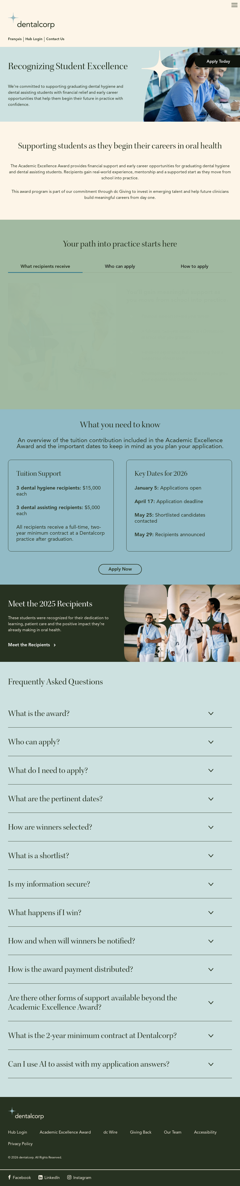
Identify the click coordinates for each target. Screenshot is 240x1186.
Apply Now (120, 569)
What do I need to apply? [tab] (48, 770)
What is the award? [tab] (39, 713)
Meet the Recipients (29, 645)
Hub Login (33, 39)
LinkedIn (52, 1178)
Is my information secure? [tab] (49, 884)
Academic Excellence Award (65, 1133)
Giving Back (140, 1133)
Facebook (22, 1178)
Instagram (82, 1178)
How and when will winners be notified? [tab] (71, 941)
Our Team (173, 1133)
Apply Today (218, 62)
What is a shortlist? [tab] (38, 856)
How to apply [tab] (194, 266)
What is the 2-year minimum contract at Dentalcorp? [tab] (92, 1036)
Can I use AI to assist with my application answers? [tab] (88, 1064)
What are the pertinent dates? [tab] (55, 799)
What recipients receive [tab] (45, 266)
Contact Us (55, 39)
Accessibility (205, 1133)
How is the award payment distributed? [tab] (70, 969)
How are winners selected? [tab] (50, 827)
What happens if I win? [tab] (44, 913)
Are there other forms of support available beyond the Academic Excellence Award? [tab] (92, 1002)
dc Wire (110, 1133)
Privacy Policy (20, 1144)
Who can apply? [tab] (34, 742)
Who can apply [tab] (120, 266)
